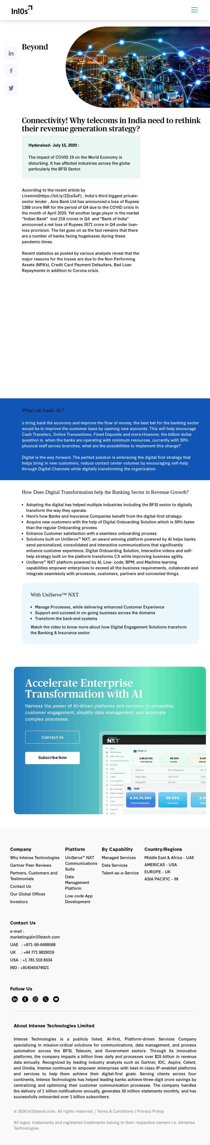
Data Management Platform (77, 882)
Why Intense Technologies (35, 857)
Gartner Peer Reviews (30, 865)
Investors (19, 901)
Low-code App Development (79, 898)
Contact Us (20, 886)
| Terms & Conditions (114, 1111)
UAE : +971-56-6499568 (33, 944)
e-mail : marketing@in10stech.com (35, 934)
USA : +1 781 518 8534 (31, 960)
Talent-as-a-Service (120, 873)
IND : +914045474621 (29, 967)
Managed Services (119, 857)
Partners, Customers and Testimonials (33, 875)
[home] (22, 10)
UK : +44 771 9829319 (32, 952)
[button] (199, 9)
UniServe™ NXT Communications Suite (81, 863)
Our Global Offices (27, 894)
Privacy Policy (151, 1111)
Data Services (115, 865)
